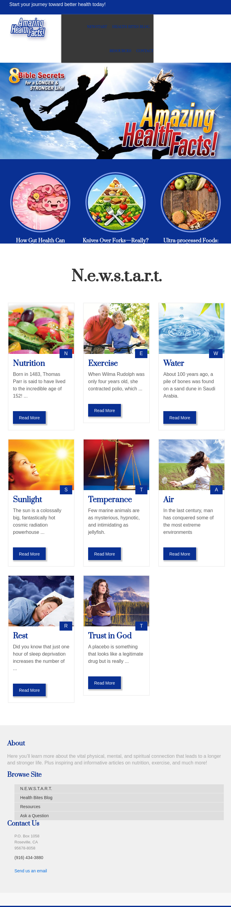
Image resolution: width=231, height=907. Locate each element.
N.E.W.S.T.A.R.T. (36, 769)
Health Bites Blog (155, 27)
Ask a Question (34, 796)
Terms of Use (85, 894)
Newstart (122, 27)
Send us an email (30, 851)
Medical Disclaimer (42, 894)
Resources (191, 27)
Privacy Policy (123, 894)
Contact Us (159, 894)
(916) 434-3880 (28, 838)
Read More (29, 398)
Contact (215, 27)
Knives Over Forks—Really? (115, 221)
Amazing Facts (195, 894)
